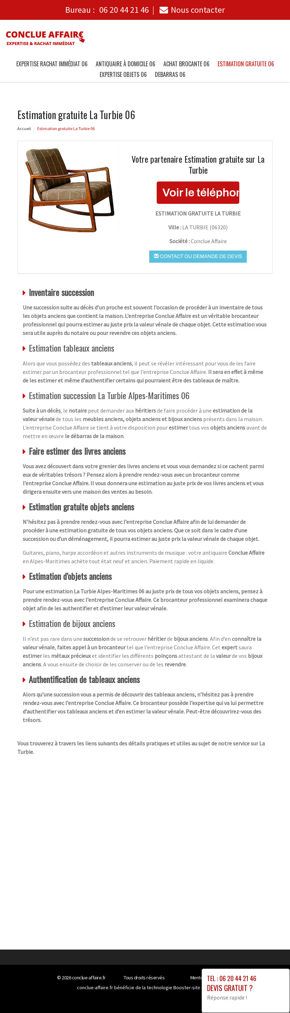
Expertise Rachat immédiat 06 (52, 64)
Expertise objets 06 (123, 74)
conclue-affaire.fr (89, 977)
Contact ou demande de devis (198, 256)
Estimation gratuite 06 (246, 64)
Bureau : (107, 9)
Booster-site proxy (193, 987)
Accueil (24, 128)
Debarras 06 (170, 74)
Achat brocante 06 (186, 64)
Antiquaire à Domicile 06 (125, 64)
